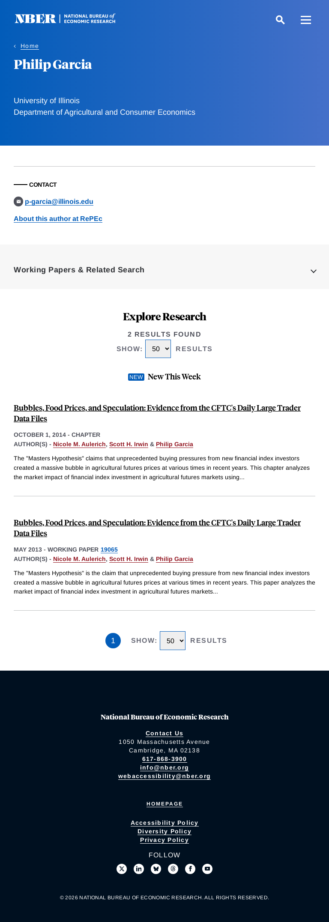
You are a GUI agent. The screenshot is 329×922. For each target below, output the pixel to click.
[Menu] (305, 19)
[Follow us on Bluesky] (156, 869)
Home (30, 45)
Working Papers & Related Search (79, 270)
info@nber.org (164, 767)
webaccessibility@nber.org (164, 776)
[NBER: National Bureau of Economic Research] (72, 21)
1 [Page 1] (113, 640)
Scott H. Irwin (128, 444)
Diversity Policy (164, 831)
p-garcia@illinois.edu (59, 201)
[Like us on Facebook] (190, 869)
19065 (109, 549)
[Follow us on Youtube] (207, 869)
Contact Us (165, 733)
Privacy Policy (164, 839)
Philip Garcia (174, 444)
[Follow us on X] (122, 869)
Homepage (165, 804)
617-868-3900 (164, 758)
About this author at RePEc (58, 218)
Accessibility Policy (165, 822)
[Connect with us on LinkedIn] (139, 869)
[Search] (280, 19)
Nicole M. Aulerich (79, 444)
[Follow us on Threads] (173, 869)
